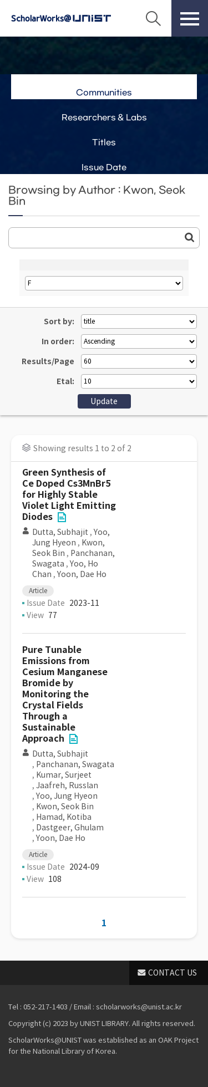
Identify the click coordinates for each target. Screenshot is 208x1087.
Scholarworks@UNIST (61, 18)
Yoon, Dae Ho (81, 574)
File (62, 517)
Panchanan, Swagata (75, 764)
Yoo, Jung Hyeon (71, 537)
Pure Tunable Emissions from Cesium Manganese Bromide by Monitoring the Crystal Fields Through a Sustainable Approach (65, 694)
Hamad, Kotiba (64, 817)
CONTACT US (172, 973)
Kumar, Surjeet (64, 775)
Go (189, 237)
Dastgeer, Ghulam (70, 828)
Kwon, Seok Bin (65, 807)
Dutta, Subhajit (60, 532)
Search (153, 18)
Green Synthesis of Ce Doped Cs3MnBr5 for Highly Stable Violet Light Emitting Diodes (69, 495)
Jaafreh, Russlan (67, 785)
